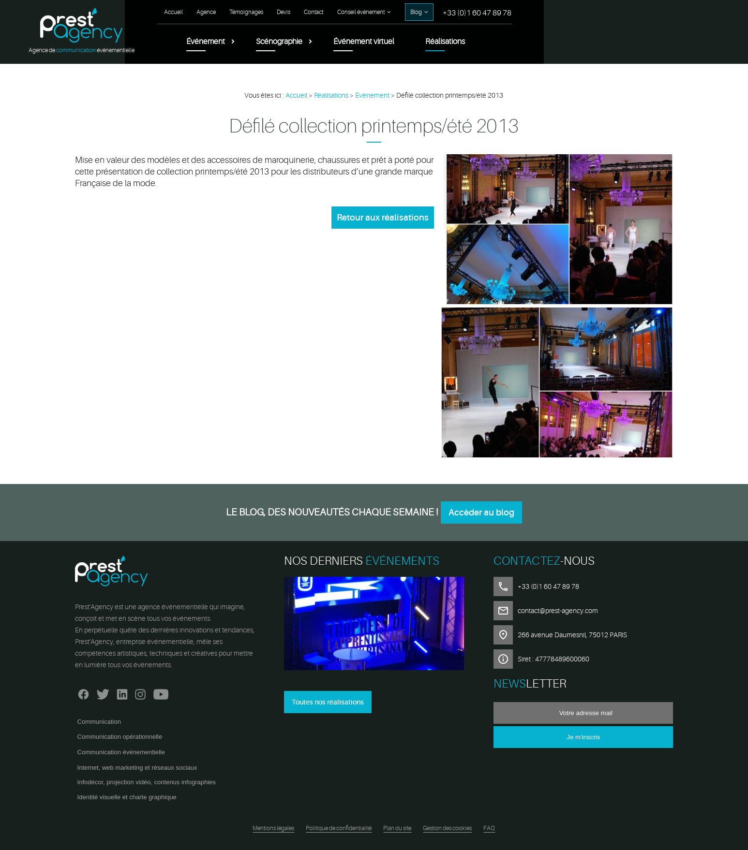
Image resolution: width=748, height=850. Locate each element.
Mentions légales (273, 828)
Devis (492, 12)
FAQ (489, 828)
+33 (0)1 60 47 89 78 (685, 13)
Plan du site (397, 828)
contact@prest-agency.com (558, 611)
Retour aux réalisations (383, 217)
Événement (414, 41)
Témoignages (455, 12)
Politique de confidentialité (339, 828)
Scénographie (487, 41)
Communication (99, 721)
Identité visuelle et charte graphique (127, 797)
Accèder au (481, 512)
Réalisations (653, 41)
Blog (624, 12)
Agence (414, 12)
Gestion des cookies (447, 828)
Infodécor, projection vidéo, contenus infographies (146, 782)
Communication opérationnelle (120, 736)
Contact (522, 12)
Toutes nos (328, 702)
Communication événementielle (121, 752)
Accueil (382, 12)
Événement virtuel (572, 41)
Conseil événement (569, 12)
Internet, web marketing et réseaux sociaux (137, 767)
